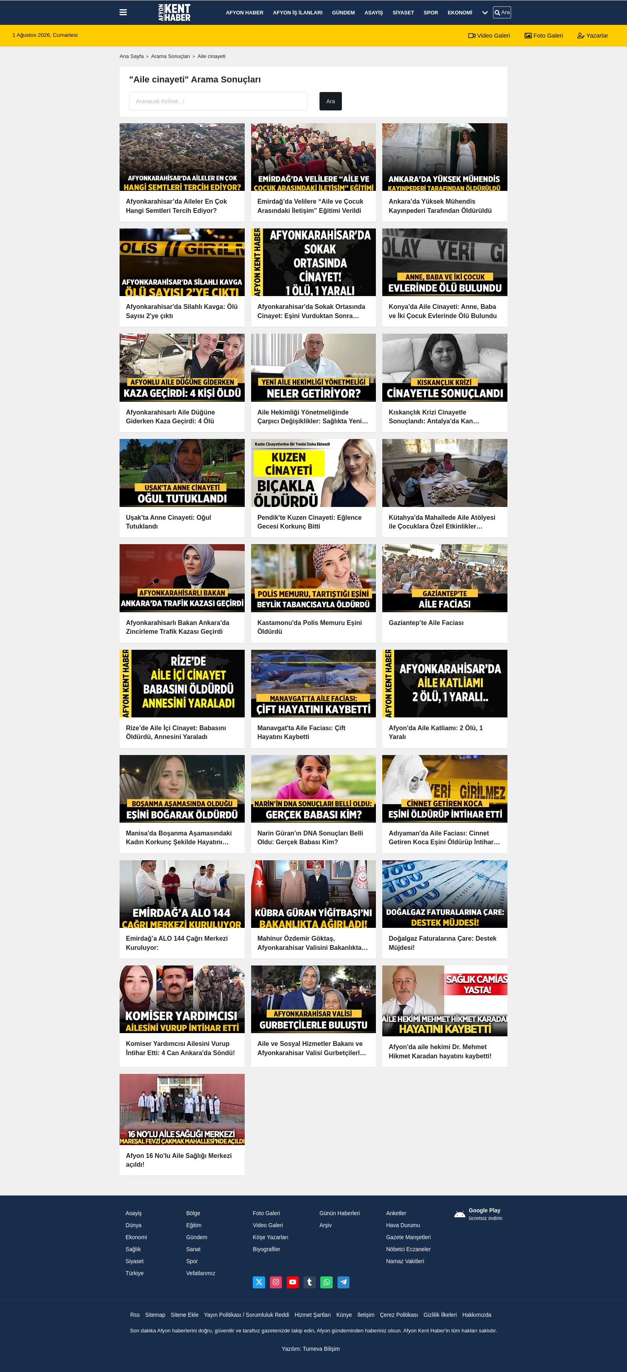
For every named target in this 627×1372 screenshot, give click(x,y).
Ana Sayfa (132, 56)
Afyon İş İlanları (298, 13)
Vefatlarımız (201, 1273)
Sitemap (155, 1315)
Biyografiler (266, 1249)
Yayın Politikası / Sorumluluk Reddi (246, 1315)
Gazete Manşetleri (408, 1237)
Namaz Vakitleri (405, 1261)
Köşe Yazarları (270, 1237)
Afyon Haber (245, 13)
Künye (344, 1315)
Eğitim (194, 1225)
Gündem (343, 13)
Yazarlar (592, 35)
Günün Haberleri (339, 1213)
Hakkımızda (476, 1315)
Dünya (134, 1225)
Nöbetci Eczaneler (408, 1249)
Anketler (396, 1213)
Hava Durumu (403, 1225)
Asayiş (373, 13)
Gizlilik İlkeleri (440, 1315)
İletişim (366, 1315)
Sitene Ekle (185, 1315)
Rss (135, 1315)
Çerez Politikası (399, 1315)
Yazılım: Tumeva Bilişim (311, 1349)
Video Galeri (489, 35)
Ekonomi (460, 13)
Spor (431, 13)
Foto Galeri (544, 35)
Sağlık (133, 1249)
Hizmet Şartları (313, 1315)
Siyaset (403, 13)
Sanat (193, 1249)
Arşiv (325, 1225)
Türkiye (135, 1273)
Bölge (193, 1213)
